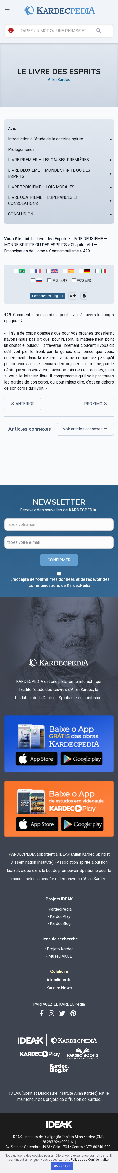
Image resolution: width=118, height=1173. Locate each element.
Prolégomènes (21, 149)
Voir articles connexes (85, 429)
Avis (12, 128)
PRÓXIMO (96, 403)
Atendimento (59, 979)
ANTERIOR (22, 403)
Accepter (62, 1166)
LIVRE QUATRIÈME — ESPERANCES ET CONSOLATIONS (43, 200)
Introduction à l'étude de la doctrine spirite (45, 139)
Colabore (59, 971)
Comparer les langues (47, 296)
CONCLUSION (20, 214)
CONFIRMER (59, 560)
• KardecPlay (59, 916)
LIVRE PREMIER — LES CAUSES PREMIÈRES (48, 159)
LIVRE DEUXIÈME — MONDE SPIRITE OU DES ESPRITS (49, 173)
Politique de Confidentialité (90, 1160)
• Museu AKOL (59, 956)
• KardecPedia (59, 909)
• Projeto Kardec (59, 949)
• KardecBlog (59, 923)
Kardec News (59, 987)
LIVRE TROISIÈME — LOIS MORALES (41, 186)
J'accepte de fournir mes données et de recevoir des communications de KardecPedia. (60, 582)
